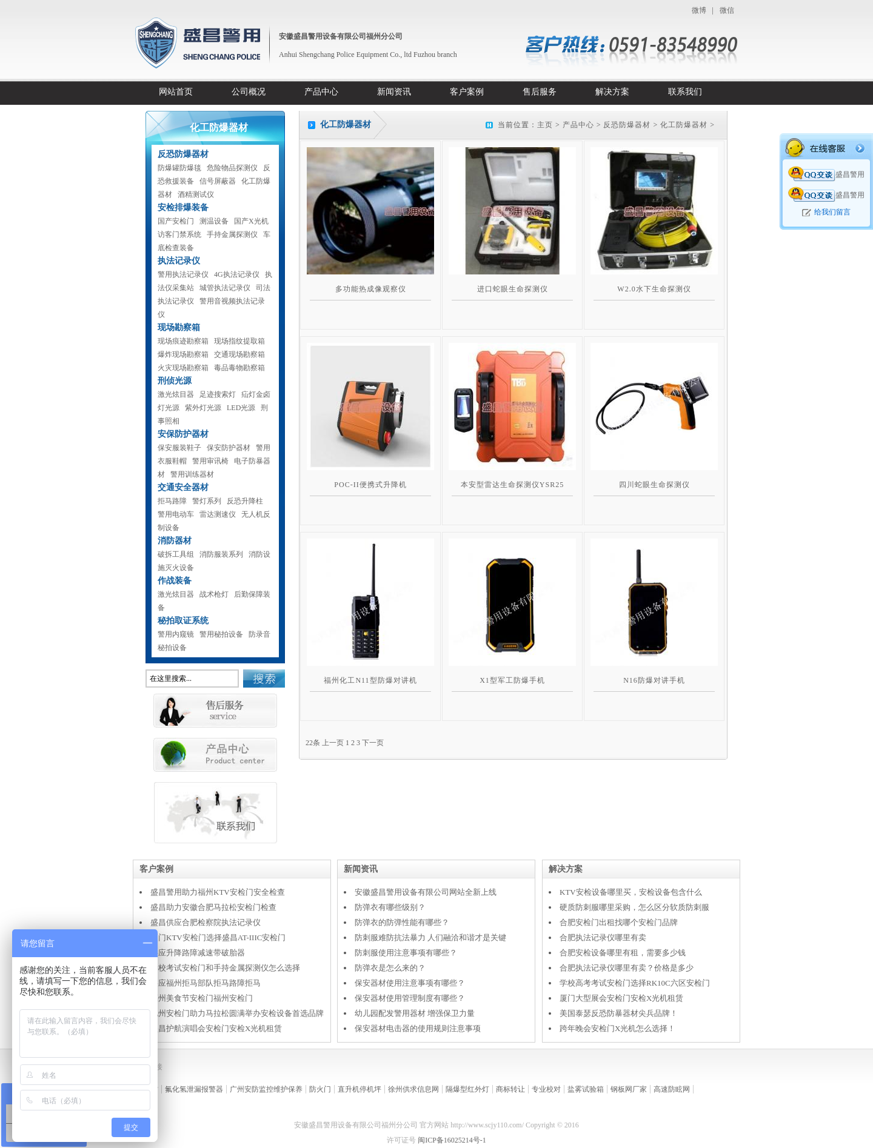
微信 (727, 10)
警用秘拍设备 (221, 634)
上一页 (333, 742)
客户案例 (467, 91)
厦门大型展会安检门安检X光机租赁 (621, 998)
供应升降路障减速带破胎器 (197, 952)
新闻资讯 (394, 91)
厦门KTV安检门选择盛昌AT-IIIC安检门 (218, 937)
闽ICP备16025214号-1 (452, 1140)
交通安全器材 (183, 487)
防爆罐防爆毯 (179, 168)
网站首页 (176, 91)
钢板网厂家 (628, 1089)
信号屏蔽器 (217, 181)
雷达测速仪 (217, 514)
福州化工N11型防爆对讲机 (370, 680)
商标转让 (510, 1089)
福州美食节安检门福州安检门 (201, 998)
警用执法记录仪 (183, 274)
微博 (699, 10)
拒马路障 (172, 501)
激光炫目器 (176, 394)
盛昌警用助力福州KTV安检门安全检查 (217, 892)
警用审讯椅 (210, 461)
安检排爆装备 (183, 207)
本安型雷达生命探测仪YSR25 (512, 484)
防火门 (320, 1089)
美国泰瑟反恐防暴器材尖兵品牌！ (619, 1013)
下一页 (373, 742)
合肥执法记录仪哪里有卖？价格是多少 (627, 967)
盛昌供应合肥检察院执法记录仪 (205, 922)
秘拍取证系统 (183, 620)
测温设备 (214, 221)
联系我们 (685, 91)
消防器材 (175, 540)
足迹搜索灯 (217, 394)
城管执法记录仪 (224, 288)
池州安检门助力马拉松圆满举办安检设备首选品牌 (237, 1013)
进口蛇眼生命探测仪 (512, 289)
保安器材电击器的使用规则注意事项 (418, 1028)
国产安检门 (176, 221)
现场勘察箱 (179, 327)
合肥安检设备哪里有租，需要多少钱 (623, 952)
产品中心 (321, 91)
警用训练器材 (192, 474)
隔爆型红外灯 (467, 1089)
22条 (313, 742)
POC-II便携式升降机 (370, 484)
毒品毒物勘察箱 (239, 367)
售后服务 (540, 91)
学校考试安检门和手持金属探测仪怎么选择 (225, 967)
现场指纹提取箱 (239, 341)
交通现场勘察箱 (239, 354)
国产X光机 (251, 221)
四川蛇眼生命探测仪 (654, 484)
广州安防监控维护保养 (266, 1089)
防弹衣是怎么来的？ (390, 967)
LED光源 (241, 407)
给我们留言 (832, 212)
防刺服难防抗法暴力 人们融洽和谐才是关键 (430, 937)
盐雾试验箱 (585, 1089)
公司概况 (249, 91)
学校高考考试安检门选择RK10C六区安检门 (635, 982)
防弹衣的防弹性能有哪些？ (402, 922)
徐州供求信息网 (413, 1089)
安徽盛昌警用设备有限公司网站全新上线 (426, 892)
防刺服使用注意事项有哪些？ (406, 952)
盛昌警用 (826, 174)
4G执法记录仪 (236, 274)
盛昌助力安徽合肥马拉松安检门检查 (213, 907)
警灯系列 (206, 501)
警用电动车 (176, 514)
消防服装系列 (221, 554)
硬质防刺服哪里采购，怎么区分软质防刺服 (634, 907)
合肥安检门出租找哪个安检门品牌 (619, 922)
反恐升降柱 (245, 501)
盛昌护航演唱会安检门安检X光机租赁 (216, 1028)
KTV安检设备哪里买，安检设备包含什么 (631, 892)
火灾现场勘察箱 (183, 367)
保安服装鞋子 (179, 447)
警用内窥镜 (176, 634)
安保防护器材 (183, 434)
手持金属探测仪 (232, 234)
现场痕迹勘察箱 (183, 341)
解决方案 (612, 91)
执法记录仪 (179, 260)
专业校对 (546, 1089)
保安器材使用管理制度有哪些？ (410, 998)
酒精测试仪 (196, 194)
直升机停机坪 (359, 1089)
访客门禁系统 (179, 234)
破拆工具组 (176, 554)
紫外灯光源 (203, 407)
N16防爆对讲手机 (654, 680)
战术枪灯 (214, 594)
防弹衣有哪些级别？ (390, 907)
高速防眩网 (672, 1089)
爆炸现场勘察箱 (183, 354)
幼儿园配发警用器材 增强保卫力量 (415, 1013)
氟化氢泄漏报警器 (194, 1089)
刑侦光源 (175, 380)
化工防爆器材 (683, 125)
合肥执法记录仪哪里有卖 (603, 937)
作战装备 (175, 580)
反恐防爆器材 (183, 154)
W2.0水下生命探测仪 (654, 289)
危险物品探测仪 (232, 168)
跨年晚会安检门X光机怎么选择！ (617, 1028)
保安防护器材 (228, 447)
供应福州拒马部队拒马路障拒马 (205, 982)
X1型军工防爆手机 (512, 680)
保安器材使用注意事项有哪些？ (410, 982)
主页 (545, 125)
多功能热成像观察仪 (370, 289)
